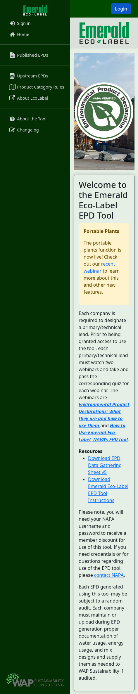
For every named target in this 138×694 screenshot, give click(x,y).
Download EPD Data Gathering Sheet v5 (105, 465)
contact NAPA (109, 575)
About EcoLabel (28, 98)
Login (121, 9)
